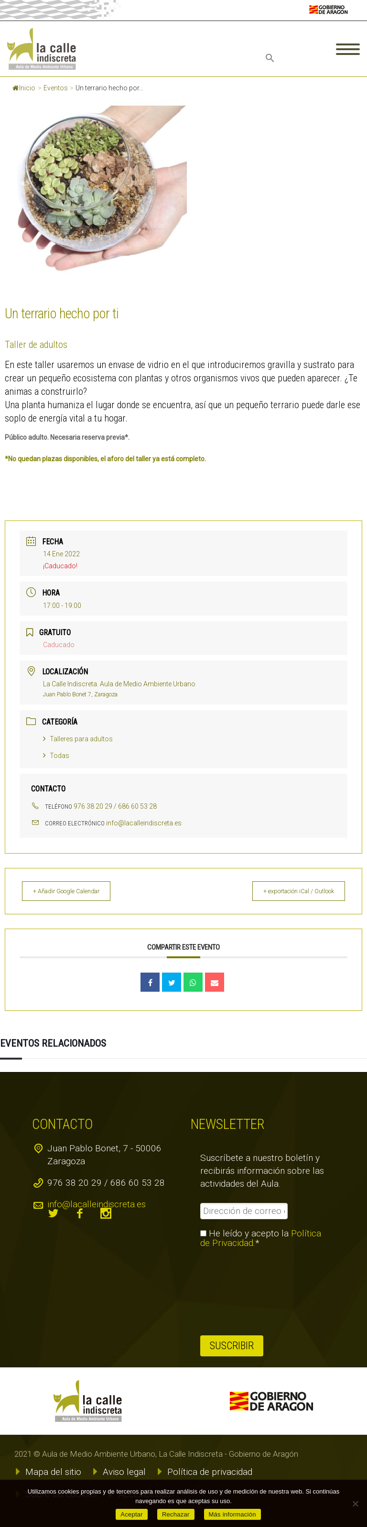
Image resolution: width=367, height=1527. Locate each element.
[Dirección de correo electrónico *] (244, 1211)
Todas (56, 755)
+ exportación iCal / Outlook (291, 891)
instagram (106, 1213)
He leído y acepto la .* (260, 1238)
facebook (80, 1213)
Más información (232, 1514)
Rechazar (176, 1514)
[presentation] (239, 1291)
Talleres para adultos (78, 739)
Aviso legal (124, 1471)
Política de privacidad (209, 1471)
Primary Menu (348, 49)
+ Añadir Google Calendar (74, 891)
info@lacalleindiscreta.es (144, 823)
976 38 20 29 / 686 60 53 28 (115, 806)
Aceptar (131, 1514)
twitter (53, 1213)
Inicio (23, 88)
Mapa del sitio (53, 1471)
